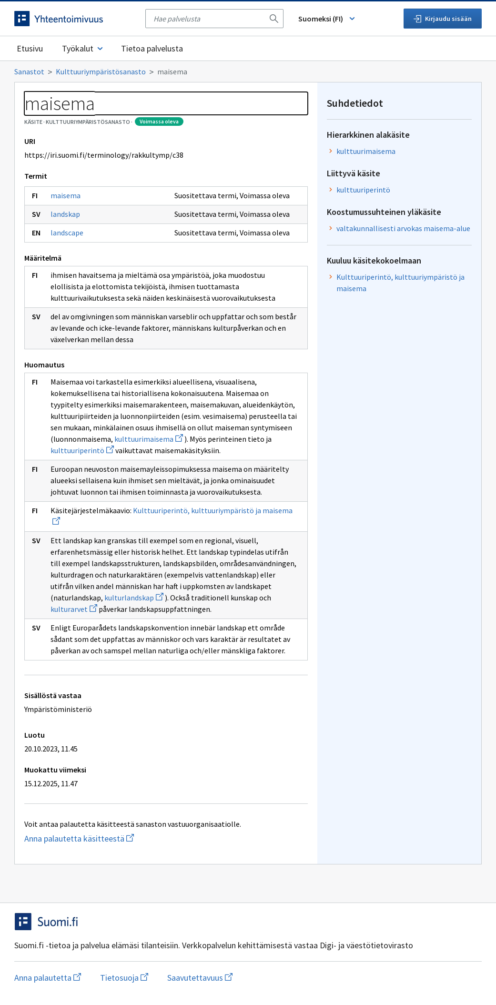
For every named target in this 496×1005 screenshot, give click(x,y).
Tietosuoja (124, 977)
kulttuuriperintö (82, 450)
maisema (66, 195)
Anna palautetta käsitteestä (123, 838)
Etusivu (30, 48)
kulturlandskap (133, 597)
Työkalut (83, 48)
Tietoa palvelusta (152, 48)
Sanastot (29, 71)
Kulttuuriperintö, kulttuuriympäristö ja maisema (400, 282)
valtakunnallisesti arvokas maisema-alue (403, 228)
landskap (65, 214)
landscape (67, 232)
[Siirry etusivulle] (75, 18)
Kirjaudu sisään (443, 18)
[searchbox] (209, 18)
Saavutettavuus (200, 977)
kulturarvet (74, 609)
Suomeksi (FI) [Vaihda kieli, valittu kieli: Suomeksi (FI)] (327, 18)
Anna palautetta (47, 977)
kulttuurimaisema (148, 439)
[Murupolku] (248, 71)
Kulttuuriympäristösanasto (101, 71)
